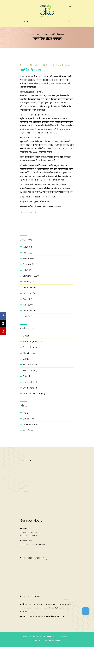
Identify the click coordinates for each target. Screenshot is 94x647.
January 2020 (29, 281)
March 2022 (28, 258)
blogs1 (26, 335)
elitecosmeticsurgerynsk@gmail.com (47, 616)
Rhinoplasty (28, 376)
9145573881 (40, 544)
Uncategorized (30, 387)
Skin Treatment (30, 382)
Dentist (26, 359)
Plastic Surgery (42, 34)
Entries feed (28, 418)
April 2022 (27, 252)
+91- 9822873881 (27, 544)
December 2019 (30, 287)
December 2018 (30, 310)
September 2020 (31, 276)
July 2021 (27, 270)
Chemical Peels (30, 353)
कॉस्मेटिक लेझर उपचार (57, 34)
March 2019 (28, 304)
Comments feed (30, 424)
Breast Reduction (31, 347)
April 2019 (27, 299)
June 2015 (27, 316)
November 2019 (30, 293)
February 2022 (30, 264)
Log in (25, 413)
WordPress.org (30, 430)
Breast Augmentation (33, 341)
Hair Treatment (30, 364)
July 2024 (27, 247)
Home (32, 34)
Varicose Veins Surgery (34, 393)
